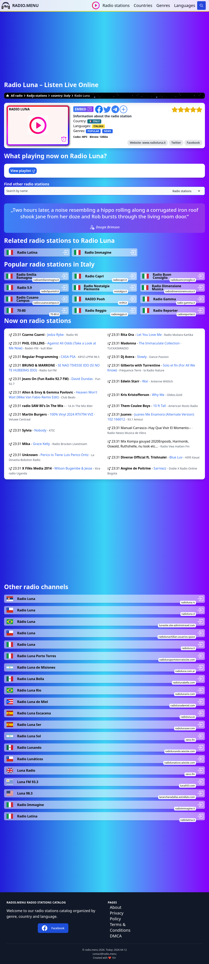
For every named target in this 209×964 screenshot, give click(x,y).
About (115, 907)
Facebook (193, 143)
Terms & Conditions (120, 927)
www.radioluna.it (154, 143)
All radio (14, 96)
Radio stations (116, 5)
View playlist (22, 170)
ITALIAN (98, 126)
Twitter (176, 143)
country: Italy (60, 96)
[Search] (201, 5)
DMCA (116, 936)
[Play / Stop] (95, 5)
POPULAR (93, 131)
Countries (143, 5)
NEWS (107, 131)
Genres (163, 5)
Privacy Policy (116, 915)
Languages (184, 5)
